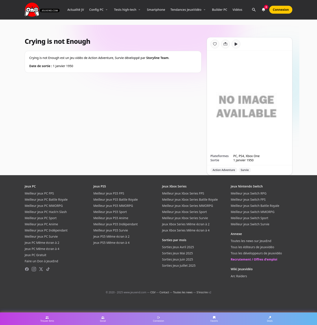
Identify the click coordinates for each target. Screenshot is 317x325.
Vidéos (237, 9)
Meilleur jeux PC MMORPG (44, 206)
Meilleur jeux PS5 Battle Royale (115, 199)
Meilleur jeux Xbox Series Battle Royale (190, 199)
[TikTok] (48, 269)
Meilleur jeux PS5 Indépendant (115, 224)
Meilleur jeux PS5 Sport (110, 212)
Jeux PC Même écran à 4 (42, 249)
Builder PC (219, 9)
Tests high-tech (125, 9)
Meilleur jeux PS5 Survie (110, 230)
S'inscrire (202, 292)
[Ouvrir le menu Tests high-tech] (139, 9)
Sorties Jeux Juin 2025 (177, 259)
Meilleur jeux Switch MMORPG (253, 212)
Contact (164, 292)
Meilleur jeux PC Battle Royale (46, 199)
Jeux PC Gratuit (35, 255)
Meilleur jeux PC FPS (39, 193)
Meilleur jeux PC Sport (41, 218)
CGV (152, 292)
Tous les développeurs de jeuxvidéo (256, 253)
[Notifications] (263, 10)
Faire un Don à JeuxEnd (41, 261)
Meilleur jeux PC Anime (41, 224)
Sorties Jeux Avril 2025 (178, 247)
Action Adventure (224, 170)
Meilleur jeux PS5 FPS (108, 193)
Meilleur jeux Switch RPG (248, 193)
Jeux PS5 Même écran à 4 (111, 243)
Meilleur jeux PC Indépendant (46, 230)
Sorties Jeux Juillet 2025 (178, 265)
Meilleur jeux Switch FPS (248, 199)
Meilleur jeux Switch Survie (250, 224)
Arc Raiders (239, 276)
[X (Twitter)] (41, 269)
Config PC (96, 9)
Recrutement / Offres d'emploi (254, 259)
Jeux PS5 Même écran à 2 (111, 236)
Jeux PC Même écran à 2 (42, 243)
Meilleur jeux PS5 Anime (110, 218)
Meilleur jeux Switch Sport (249, 218)
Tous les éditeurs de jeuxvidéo (252, 247)
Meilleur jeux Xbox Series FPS (183, 193)
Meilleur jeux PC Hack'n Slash (46, 212)
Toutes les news (182, 292)
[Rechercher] (254, 10)
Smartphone (156, 9)
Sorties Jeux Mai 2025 (177, 253)
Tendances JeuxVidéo (185, 9)
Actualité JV (75, 9)
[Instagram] (34, 269)
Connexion (281, 9)
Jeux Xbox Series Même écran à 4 (186, 230)
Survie (245, 170)
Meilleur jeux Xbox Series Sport (184, 212)
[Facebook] (27, 269)
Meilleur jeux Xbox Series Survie (185, 218)
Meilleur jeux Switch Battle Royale (255, 206)
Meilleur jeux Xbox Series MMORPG (187, 206)
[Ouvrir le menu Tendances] (204, 9)
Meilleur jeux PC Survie (41, 236)
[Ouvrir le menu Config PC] (106, 9)
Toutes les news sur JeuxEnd (251, 241)
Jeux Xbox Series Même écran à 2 (186, 224)
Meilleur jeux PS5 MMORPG (113, 206)
